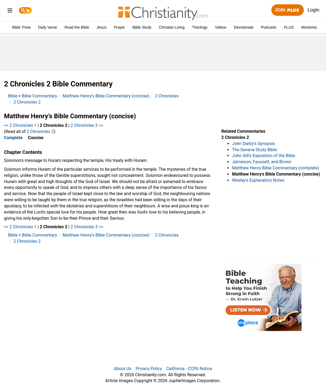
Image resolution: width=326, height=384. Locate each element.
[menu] (10, 11)
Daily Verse (47, 27)
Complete (13, 137)
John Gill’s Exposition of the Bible (263, 155)
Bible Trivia (21, 27)
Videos (221, 27)
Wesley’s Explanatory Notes (258, 180)
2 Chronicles (166, 95)
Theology (200, 27)
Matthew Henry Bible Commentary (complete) (275, 167)
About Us (122, 368)
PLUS (289, 27)
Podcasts (268, 27)
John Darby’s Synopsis (253, 143)
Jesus (102, 27)
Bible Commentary (39, 95)
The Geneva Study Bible (254, 149)
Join (287, 10)
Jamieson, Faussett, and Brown (261, 161)
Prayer (119, 27)
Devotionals (243, 27)
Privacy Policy (149, 368)
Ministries (309, 27)
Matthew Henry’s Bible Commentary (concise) (105, 95)
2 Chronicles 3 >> (86, 125)
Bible (12, 95)
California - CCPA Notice (189, 368)
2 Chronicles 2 (27, 102)
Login (313, 10)
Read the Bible (77, 27)
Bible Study (141, 27)
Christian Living (172, 27)
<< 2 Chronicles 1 (20, 125)
